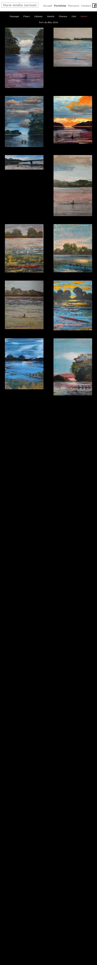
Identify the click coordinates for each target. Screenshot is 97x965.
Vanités (50, 16)
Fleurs (26, 16)
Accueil (47, 5)
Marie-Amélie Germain (20, 5)
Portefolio (60, 5)
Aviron (84, 16)
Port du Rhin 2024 (48, 22)
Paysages (14, 16)
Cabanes (38, 16)
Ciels (74, 16)
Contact (86, 5)
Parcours (73, 5)
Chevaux (63, 16)
